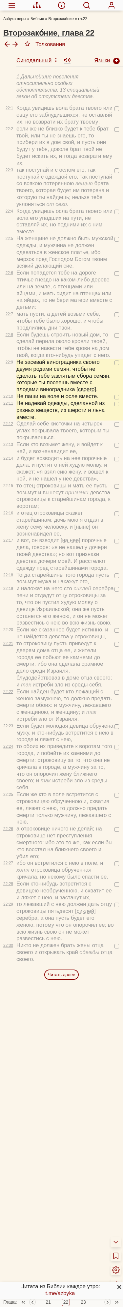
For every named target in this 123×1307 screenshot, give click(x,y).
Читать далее (61, 919)
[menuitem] (11, 5)
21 (48, 1272)
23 (83, 1272)
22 (66, 1272)
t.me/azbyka (60, 1293)
